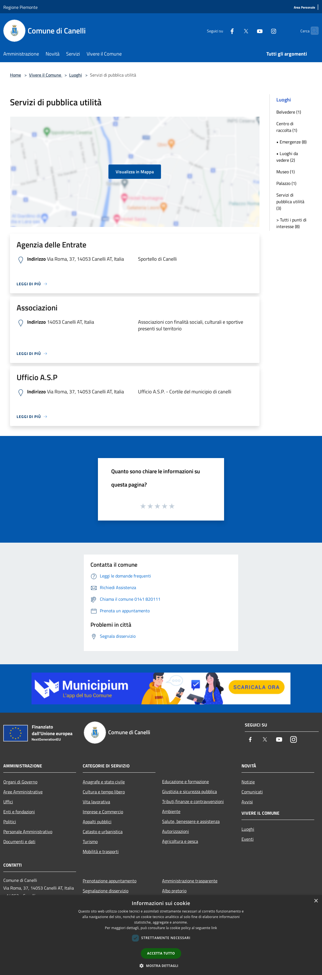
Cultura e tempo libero (104, 791)
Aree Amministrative (23, 791)
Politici (9, 821)
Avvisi (247, 801)
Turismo (90, 841)
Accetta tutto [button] (161, 953)
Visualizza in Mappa (135, 171)
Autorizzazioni (175, 831)
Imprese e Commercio (103, 811)
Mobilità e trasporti (101, 851)
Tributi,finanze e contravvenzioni (193, 801)
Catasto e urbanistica (103, 831)
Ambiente (171, 811)
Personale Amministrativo (27, 831)
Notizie (248, 781)
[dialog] (161, 935)
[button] (161, 965)
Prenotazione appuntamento (109, 880)
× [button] (316, 901)
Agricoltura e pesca (180, 841)
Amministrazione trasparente (189, 880)
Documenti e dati (19, 841)
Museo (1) (285, 171)
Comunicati (252, 791)
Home (15, 75)
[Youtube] (249, 30)
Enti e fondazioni (19, 811)
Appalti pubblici (97, 821)
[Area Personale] (304, 7)
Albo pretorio (174, 890)
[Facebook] (221, 30)
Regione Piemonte (20, 7)
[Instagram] (262, 30)
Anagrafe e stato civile (104, 781)
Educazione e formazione (185, 781)
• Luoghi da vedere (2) (287, 156)
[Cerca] (312, 30)
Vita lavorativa (96, 801)
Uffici (8, 801)
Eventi (248, 839)
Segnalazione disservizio (105, 890)
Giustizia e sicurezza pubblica (189, 791)
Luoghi (75, 75)
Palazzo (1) (286, 183)
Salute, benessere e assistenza (191, 821)
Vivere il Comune (45, 75)
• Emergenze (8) (291, 141)
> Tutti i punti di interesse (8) (291, 223)
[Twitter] (235, 30)
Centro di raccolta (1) (286, 127)
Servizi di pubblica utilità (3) (290, 201)
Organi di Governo (20, 781)
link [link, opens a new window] (214, 928)
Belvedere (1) (288, 112)
